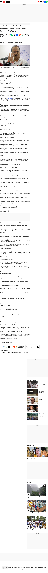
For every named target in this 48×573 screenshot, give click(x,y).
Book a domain (18, 564)
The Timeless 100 (37, 564)
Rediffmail (24, 564)
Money (28, 564)
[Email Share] (9, 34)
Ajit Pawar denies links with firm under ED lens (43, 407)
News (4, 25)
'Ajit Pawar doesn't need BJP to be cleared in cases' (42, 383)
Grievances (24, 569)
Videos (31, 564)
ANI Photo (26, 352)
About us (39, 567)
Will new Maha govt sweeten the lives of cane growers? (42, 415)
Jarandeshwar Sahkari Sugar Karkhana (17, 354)
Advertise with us (18, 567)
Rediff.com (13, 567)
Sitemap (32, 567)
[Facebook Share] (17, 34)
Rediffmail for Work (11, 564)
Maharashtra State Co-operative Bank (14, 352)
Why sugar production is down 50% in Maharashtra (43, 391)
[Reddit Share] (19, 34)
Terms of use (43, 567)
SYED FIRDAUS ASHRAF (2, 35)
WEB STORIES (30, 446)
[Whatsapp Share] (12, 34)
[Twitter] (41, 2)
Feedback (35, 567)
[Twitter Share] (14, 34)
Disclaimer (23, 567)
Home (1, 25)
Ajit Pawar (3, 352)
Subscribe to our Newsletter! (30, 345)
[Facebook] (45, 2)
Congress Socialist (5, 354)
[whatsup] (47, 2)
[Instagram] (43, 2)
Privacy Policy (28, 567)
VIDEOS (29, 482)
